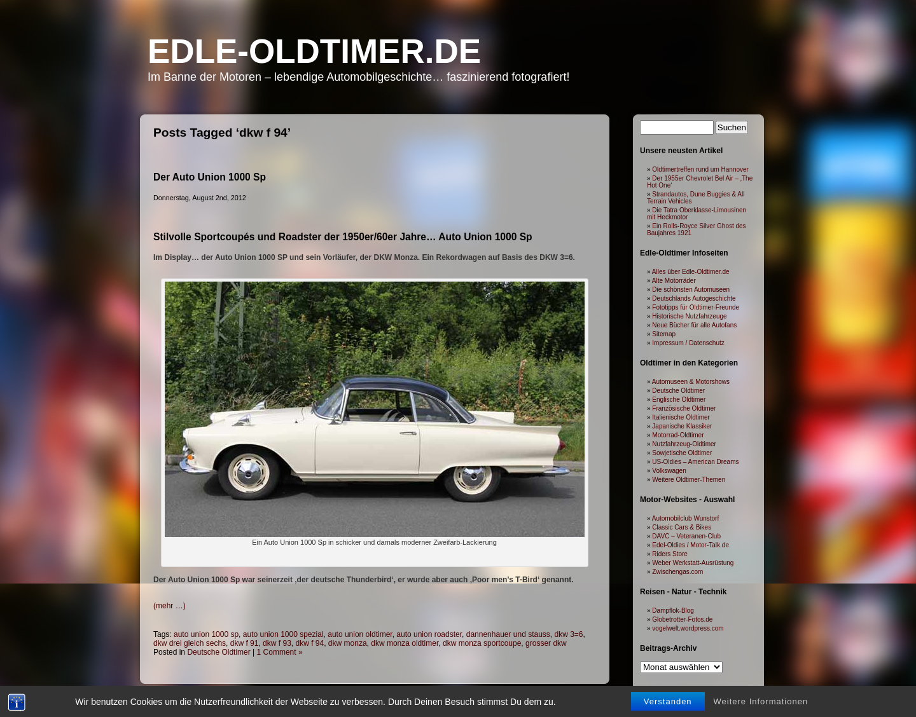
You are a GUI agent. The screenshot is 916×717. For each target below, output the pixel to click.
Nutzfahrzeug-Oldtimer (684, 443)
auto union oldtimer (360, 634)
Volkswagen (669, 470)
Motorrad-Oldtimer (678, 435)
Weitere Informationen (761, 708)
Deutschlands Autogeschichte (693, 298)
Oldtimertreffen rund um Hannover (700, 169)
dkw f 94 (309, 643)
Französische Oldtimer (684, 408)
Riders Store (670, 553)
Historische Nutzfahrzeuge (689, 316)
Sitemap (664, 334)
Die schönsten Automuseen (691, 289)
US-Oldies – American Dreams (695, 461)
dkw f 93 (277, 643)
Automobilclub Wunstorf (685, 518)
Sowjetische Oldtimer (682, 452)
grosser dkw (546, 643)
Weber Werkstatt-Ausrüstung (692, 562)
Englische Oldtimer (678, 399)
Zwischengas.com (677, 571)
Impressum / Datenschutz (688, 342)
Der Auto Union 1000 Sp (209, 177)
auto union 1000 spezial (283, 634)
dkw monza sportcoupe (482, 643)
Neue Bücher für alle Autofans (694, 325)
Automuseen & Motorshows (691, 381)
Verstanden (668, 708)
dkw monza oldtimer (404, 643)
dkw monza (347, 643)
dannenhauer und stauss (508, 634)
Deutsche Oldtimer (218, 652)
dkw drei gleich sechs (189, 643)
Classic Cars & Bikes (681, 527)
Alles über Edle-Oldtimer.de (691, 271)
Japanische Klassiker (682, 426)
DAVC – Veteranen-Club (686, 536)
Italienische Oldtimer (681, 417)
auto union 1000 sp (206, 634)
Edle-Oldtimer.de (314, 51)
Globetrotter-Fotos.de (682, 619)
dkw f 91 (244, 643)
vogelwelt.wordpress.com (687, 628)
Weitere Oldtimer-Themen (688, 479)
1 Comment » (280, 652)
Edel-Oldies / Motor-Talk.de (690, 545)
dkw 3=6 (569, 634)
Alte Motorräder (674, 280)
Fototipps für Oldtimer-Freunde (695, 307)
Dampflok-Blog (673, 610)
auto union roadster (429, 634)
